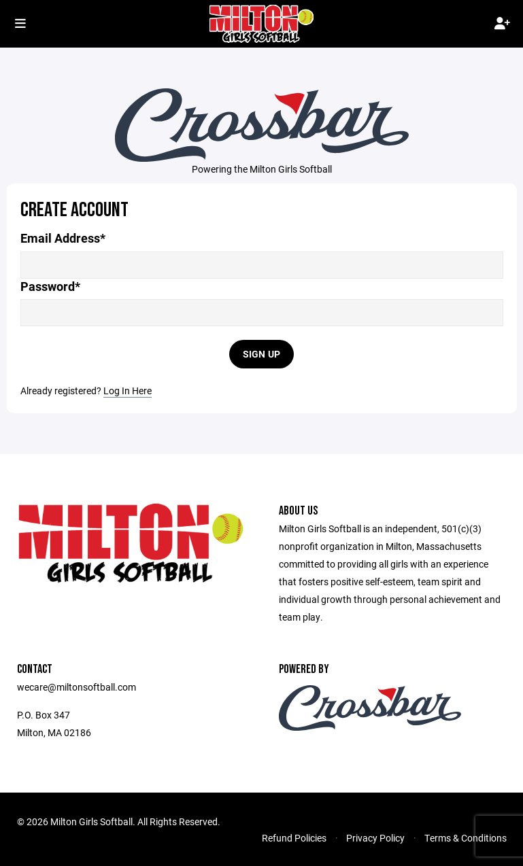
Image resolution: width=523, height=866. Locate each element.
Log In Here (127, 390)
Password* (50, 286)
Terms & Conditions (465, 837)
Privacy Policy (375, 837)
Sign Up (262, 353)
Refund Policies (294, 837)
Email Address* (62, 238)
